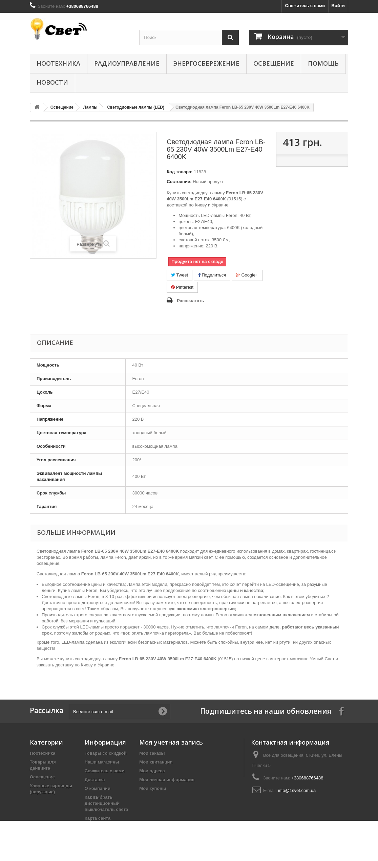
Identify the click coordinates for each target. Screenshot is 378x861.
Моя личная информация (166, 779)
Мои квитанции (155, 762)
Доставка (95, 779)
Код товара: (179, 171)
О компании (97, 788)
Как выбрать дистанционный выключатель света (106, 803)
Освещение (273, 63)
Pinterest (182, 287)
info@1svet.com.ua (297, 790)
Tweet (179, 275)
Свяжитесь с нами (305, 5)
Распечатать (190, 300)
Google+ (247, 275)
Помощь (323, 63)
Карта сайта (98, 818)
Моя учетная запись (171, 742)
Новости (52, 82)
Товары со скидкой (106, 753)
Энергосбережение (206, 63)
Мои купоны (152, 788)
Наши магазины (102, 762)
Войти (338, 5)
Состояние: (179, 181)
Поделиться (212, 275)
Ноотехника (58, 63)
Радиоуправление (127, 63)
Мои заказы (152, 753)
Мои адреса (152, 770)
